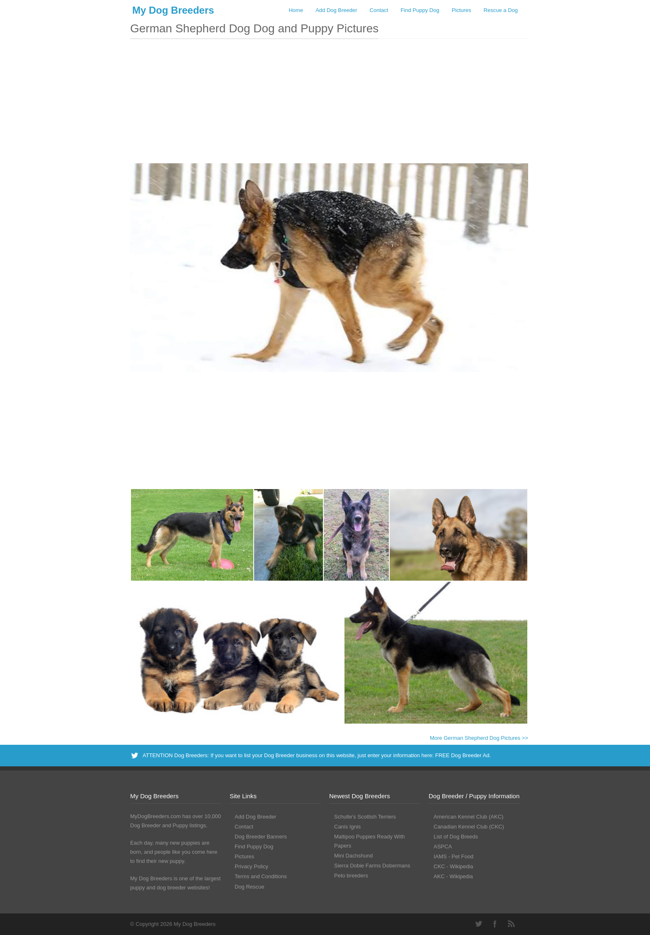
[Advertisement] (329, 105)
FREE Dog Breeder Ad (462, 755)
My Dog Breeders (173, 10)
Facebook (495, 924)
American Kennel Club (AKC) (468, 817)
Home (296, 10)
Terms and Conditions (261, 876)
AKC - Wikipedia (453, 876)
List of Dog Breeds (456, 836)
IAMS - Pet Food (453, 856)
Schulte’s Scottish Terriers (365, 817)
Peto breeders (351, 875)
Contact (379, 10)
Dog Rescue (249, 887)
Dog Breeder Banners (261, 836)
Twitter (478, 924)
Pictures (461, 10)
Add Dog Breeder (336, 10)
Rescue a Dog (501, 10)
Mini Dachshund (353, 856)
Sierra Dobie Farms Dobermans (372, 865)
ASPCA (443, 846)
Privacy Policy (251, 866)
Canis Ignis (347, 827)
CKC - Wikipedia (453, 866)
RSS (511, 924)
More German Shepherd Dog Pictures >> (479, 738)
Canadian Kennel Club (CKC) (469, 827)
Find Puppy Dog (419, 10)
